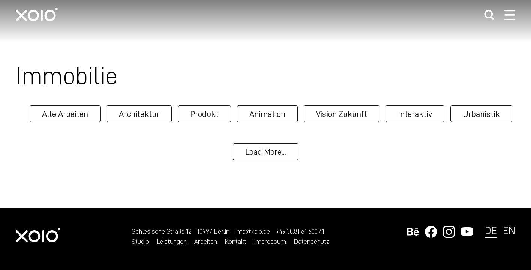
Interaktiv (415, 113)
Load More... (265, 151)
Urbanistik (481, 113)
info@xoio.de (253, 230)
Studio (140, 241)
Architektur (139, 113)
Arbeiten (205, 241)
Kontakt (235, 241)
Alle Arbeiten (65, 113)
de (491, 230)
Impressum (270, 241)
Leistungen (171, 241)
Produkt (204, 113)
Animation (267, 113)
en (509, 230)
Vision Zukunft (341, 113)
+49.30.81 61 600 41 (300, 230)
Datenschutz (311, 241)
